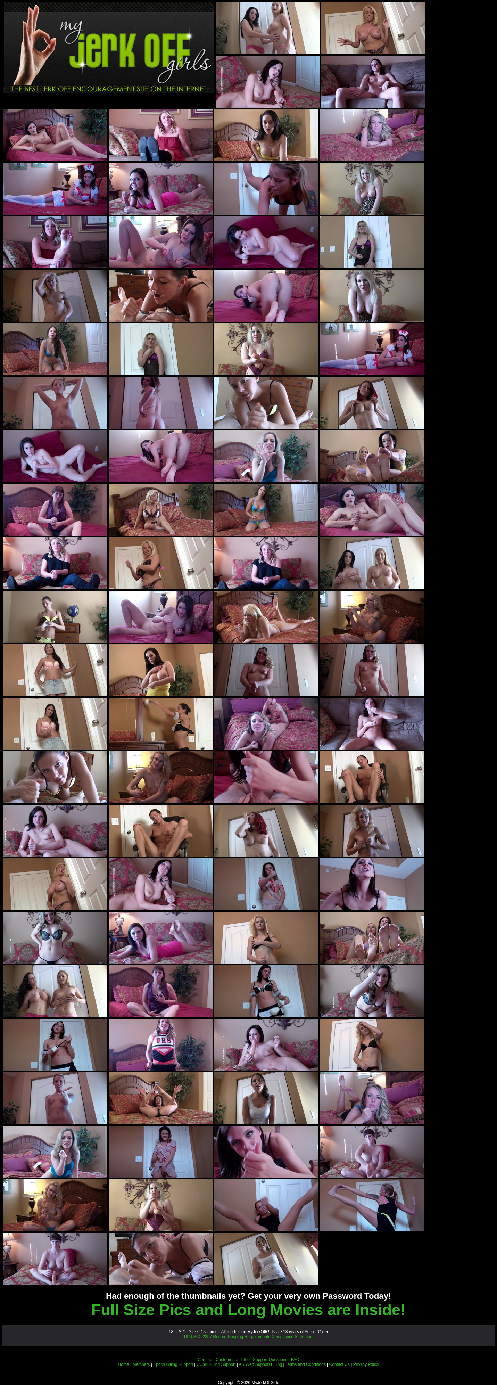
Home (123, 1364)
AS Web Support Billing (260, 1364)
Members (141, 1364)
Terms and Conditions (305, 1364)
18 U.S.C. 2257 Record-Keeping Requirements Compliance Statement (248, 1336)
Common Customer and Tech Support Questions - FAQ (248, 1359)
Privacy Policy (366, 1364)
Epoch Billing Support (173, 1364)
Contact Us (339, 1364)
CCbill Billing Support (216, 1364)
